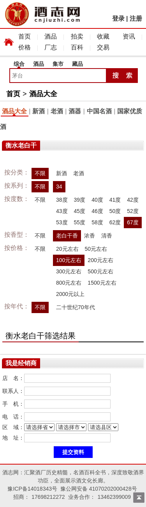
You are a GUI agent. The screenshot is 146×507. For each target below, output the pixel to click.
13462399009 (114, 497)
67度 (133, 222)
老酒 (57, 111)
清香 (106, 235)
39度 (80, 200)
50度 (115, 211)
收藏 (103, 36)
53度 (62, 222)
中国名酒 (99, 111)
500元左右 (100, 271)
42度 (133, 200)
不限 (40, 173)
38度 (62, 200)
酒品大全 (43, 94)
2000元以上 (70, 294)
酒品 (50, 36)
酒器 (75, 111)
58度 (97, 222)
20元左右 (67, 249)
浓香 (89, 235)
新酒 (38, 111)
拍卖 (77, 36)
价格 (24, 47)
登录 (118, 18)
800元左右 (68, 283)
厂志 (50, 47)
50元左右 (96, 249)
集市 (58, 64)
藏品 (77, 64)
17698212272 (48, 497)
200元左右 (100, 260)
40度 (97, 200)
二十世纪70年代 (75, 307)
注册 (136, 18)
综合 (19, 64)
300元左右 (68, 271)
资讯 (129, 36)
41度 (115, 200)
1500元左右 (102, 283)
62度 (115, 222)
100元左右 (68, 260)
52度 (133, 211)
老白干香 (67, 235)
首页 (24, 36)
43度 (62, 211)
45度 (80, 211)
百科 (77, 47)
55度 (80, 222)
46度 (97, 211)
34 (59, 186)
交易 (103, 47)
